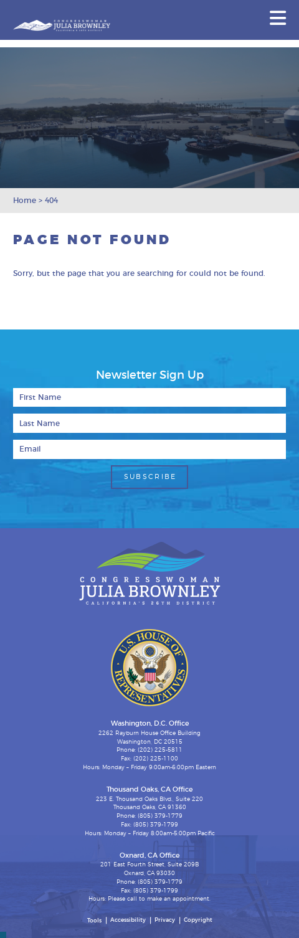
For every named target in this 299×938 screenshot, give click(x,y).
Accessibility (128, 920)
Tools (94, 921)
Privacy (164, 920)
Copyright (198, 920)
